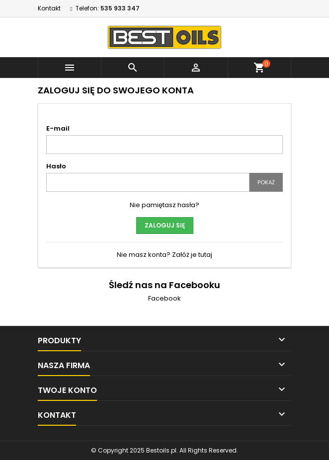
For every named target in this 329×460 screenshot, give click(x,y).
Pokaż (266, 182)
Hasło (56, 166)
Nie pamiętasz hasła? (164, 205)
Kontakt (49, 8)
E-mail (58, 128)
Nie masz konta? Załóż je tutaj (164, 254)
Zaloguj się (165, 225)
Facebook (164, 298)
